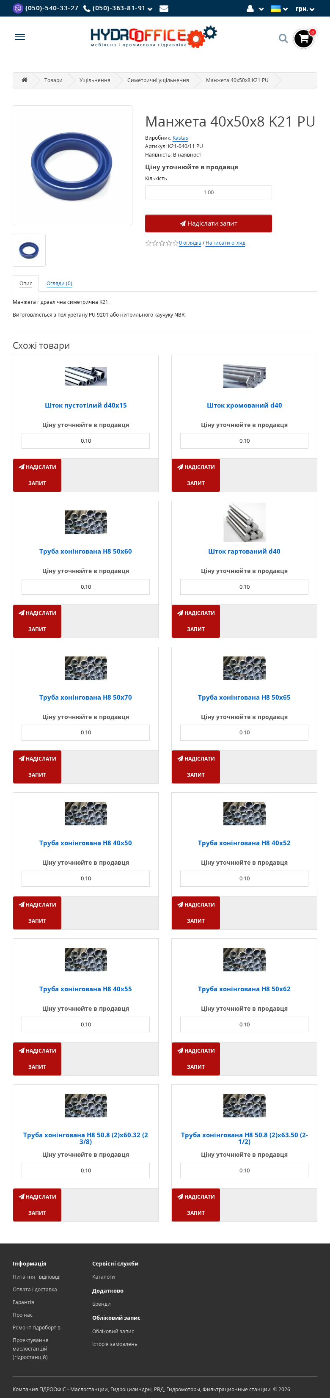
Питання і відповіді (36, 1276)
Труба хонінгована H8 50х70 (85, 697)
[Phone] (119, 8)
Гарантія (23, 1302)
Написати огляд (225, 242)
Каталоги (103, 1276)
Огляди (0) (59, 283)
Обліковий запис (113, 1331)
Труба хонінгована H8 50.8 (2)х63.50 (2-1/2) (244, 1138)
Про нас (23, 1314)
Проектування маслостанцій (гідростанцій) (31, 1349)
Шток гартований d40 (244, 551)
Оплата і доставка (35, 1289)
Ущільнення (95, 80)
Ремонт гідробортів (36, 1327)
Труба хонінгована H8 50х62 (244, 988)
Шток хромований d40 (244, 405)
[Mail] (165, 8)
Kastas (180, 137)
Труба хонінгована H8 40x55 (85, 988)
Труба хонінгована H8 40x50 (85, 842)
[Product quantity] (208, 192)
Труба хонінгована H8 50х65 (244, 697)
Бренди (101, 1303)
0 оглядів (190, 242)
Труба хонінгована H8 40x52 (244, 842)
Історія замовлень (115, 1344)
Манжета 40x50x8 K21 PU (237, 80)
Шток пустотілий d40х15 (86, 405)
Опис (25, 283)
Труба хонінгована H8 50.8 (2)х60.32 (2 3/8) (85, 1138)
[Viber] (46, 8)
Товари (53, 80)
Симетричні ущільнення (158, 80)
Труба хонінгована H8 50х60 (85, 551)
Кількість (156, 178)
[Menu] (20, 38)
